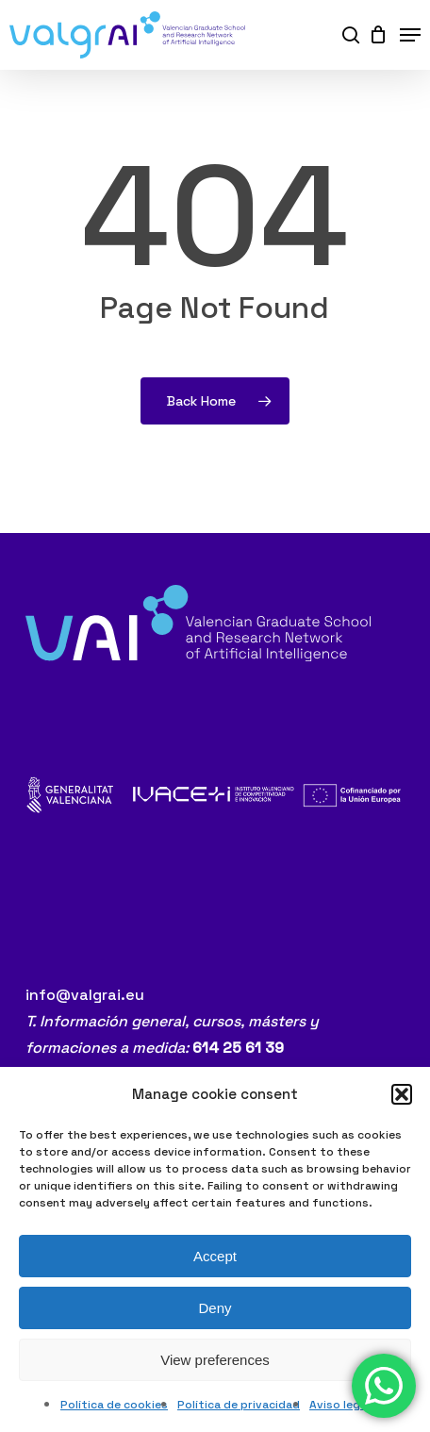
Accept (215, 1256)
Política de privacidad (238, 1404)
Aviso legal (339, 1404)
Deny (214, 1308)
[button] (401, 1094)
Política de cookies (114, 1404)
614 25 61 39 (238, 1047)
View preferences (215, 1360)
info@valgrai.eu (84, 995)
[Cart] (374, 34)
